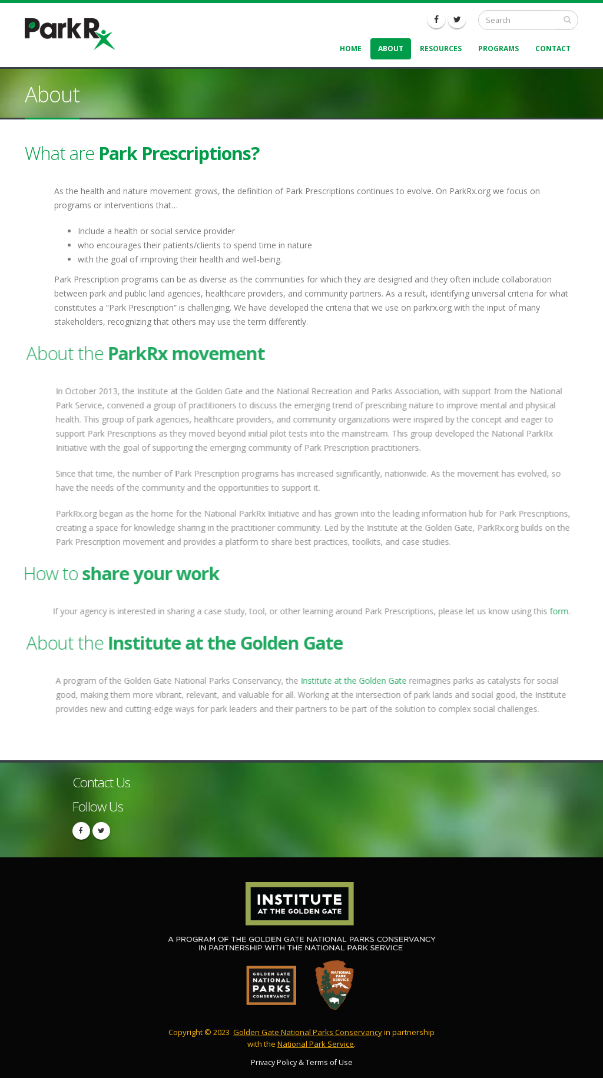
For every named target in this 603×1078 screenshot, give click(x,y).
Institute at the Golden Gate (359, 680)
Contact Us (101, 782)
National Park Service (315, 1044)
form (553, 611)
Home (351, 49)
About (390, 49)
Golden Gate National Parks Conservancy (307, 1032)
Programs (498, 49)
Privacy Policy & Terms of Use (302, 1062)
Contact (553, 49)
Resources (441, 49)
